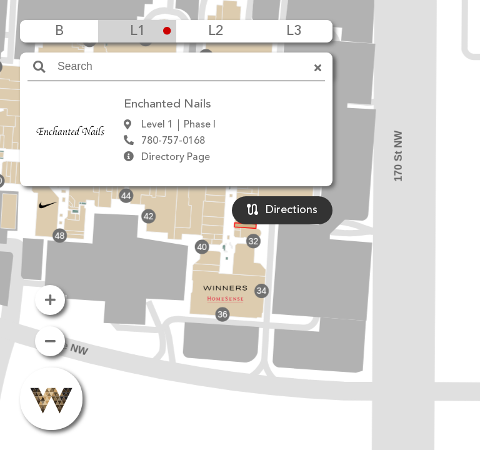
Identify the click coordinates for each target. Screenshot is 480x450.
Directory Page (175, 157)
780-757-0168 (173, 141)
